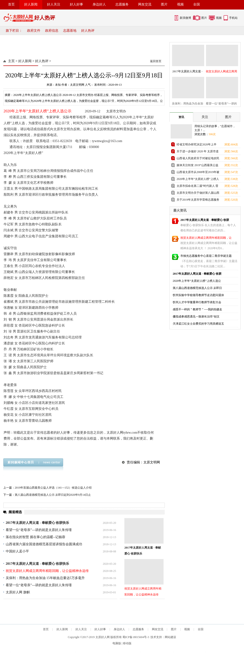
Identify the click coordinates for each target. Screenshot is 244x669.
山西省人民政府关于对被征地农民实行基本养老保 (198, 159)
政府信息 (51, 30)
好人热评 (87, 30)
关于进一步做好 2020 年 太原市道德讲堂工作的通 (198, 152)
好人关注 (53, 4)
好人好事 (76, 4)
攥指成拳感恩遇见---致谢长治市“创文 (196, 316)
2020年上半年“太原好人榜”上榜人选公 (197, 280)
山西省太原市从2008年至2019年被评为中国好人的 (198, 172)
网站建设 (170, 637)
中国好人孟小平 (17, 551)
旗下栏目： (14, 30)
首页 (11, 4)
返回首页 (155, 61)
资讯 (181, 117)
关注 (205, 117)
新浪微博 (185, 18)
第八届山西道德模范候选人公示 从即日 (197, 288)
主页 (11, 61)
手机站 (233, 18)
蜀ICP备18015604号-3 (135, 637)
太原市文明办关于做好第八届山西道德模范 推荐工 (198, 193)
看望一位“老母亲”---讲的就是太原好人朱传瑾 (39, 530)
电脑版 (117, 643)
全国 (196, 4)
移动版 (127, 643)
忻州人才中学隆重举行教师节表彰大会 (197, 302)
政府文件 (33, 30)
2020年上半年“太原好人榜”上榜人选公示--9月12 (198, 179)
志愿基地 (69, 30)
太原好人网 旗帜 (18, 592)
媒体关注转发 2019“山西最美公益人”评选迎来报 (197, 166)
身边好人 (99, 4)
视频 (180, 4)
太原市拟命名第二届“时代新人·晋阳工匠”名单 (197, 186)
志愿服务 (122, 4)
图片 (164, 4)
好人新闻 (31, 4)
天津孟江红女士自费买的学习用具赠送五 (198, 323)
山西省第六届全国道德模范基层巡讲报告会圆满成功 (44, 544)
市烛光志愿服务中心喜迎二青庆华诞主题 (206, 256)
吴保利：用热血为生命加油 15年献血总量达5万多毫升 (45, 578)
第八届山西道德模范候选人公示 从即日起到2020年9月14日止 (53, 494)
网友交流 (144, 4)
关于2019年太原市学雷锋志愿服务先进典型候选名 (198, 200)
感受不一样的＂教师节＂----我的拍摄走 (197, 309)
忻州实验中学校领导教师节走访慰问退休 (198, 295)
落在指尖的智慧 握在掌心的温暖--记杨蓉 (35, 537)
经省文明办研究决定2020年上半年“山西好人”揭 (196, 145)
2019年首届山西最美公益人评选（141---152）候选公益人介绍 (53, 487)
